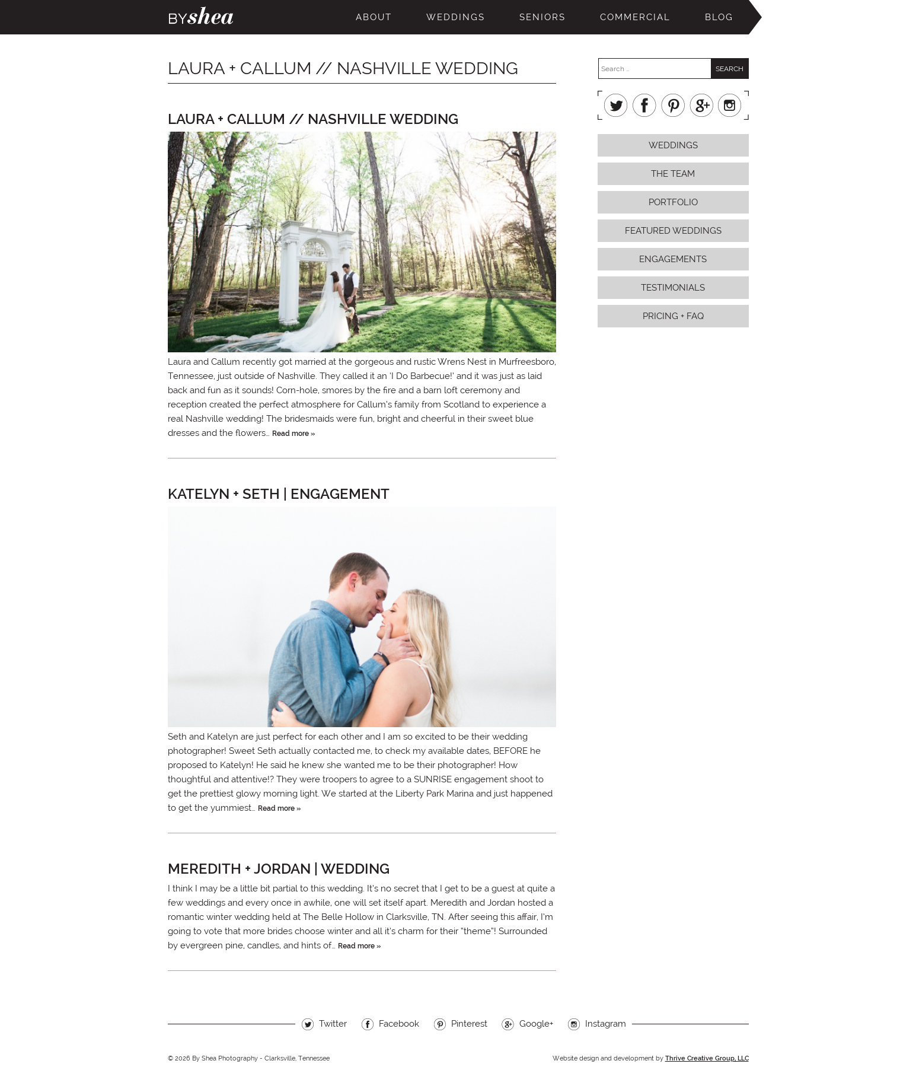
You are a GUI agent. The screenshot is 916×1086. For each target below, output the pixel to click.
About (374, 17)
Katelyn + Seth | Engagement (279, 493)
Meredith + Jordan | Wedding (279, 868)
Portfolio (673, 202)
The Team (673, 173)
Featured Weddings (673, 230)
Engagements (673, 259)
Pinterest (673, 105)
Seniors (542, 17)
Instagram (730, 105)
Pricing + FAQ (673, 316)
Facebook (644, 105)
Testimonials (673, 287)
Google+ (701, 105)
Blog (719, 17)
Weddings (455, 17)
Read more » (293, 433)
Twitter (616, 105)
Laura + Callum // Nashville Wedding (313, 119)
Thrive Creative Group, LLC (707, 1058)
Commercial (635, 17)
